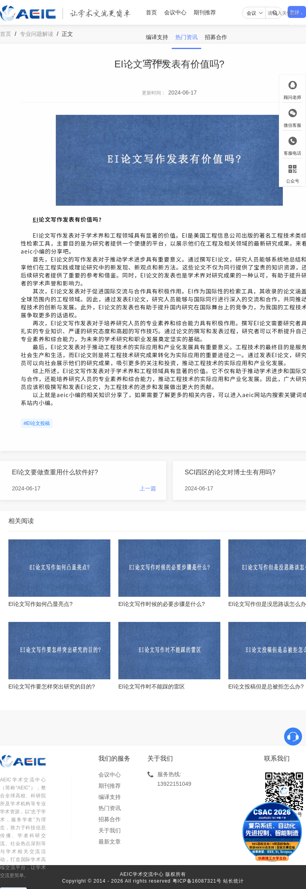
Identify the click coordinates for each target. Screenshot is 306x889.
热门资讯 (186, 37)
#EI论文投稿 (37, 423)
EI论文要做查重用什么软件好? (55, 472)
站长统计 (233, 881)
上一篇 (147, 488)
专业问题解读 (36, 34)
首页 (151, 12)
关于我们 (157, 62)
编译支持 (157, 37)
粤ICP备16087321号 (197, 881)
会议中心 (175, 12)
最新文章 (109, 841)
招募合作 (216, 37)
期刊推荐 (205, 12)
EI (36, 219)
